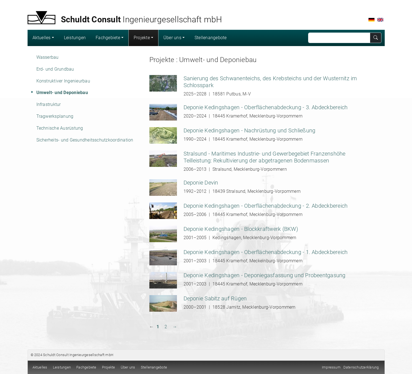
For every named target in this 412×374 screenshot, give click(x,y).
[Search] (339, 38)
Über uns (172, 37)
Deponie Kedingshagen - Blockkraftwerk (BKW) (241, 229)
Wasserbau (47, 57)
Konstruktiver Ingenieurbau (63, 81)
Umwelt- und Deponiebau (62, 92)
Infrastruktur (48, 104)
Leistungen (75, 37)
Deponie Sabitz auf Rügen (215, 298)
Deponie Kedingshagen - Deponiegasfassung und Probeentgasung (265, 275)
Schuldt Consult (56, 355)
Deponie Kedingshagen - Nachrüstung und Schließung (250, 130)
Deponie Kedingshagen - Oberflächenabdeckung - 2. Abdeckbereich (266, 205)
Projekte (142, 37)
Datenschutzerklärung (361, 367)
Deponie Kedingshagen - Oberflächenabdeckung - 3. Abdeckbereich (266, 107)
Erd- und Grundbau (55, 69)
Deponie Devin (201, 182)
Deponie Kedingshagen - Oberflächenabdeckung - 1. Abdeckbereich (266, 252)
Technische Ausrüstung (59, 128)
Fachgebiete (108, 37)
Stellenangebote (211, 37)
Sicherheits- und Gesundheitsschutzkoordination (84, 140)
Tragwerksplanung (55, 116)
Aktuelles (42, 37)
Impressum (331, 367)
